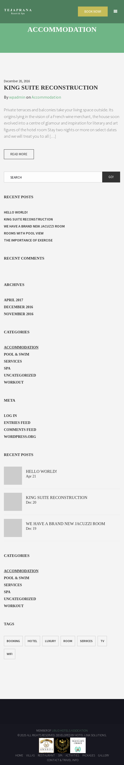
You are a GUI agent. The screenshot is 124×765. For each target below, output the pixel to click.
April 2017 (13, 300)
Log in (10, 416)
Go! (111, 177)
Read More (18, 154)
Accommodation (46, 97)
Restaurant (46, 755)
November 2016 (18, 314)
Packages (88, 755)
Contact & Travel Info (62, 760)
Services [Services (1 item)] (86, 641)
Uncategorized (20, 375)
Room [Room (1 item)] (67, 641)
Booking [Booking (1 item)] (13, 641)
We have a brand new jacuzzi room (34, 226)
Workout (14, 382)
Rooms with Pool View (23, 233)
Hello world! (16, 212)
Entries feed (17, 423)
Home (19, 755)
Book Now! (92, 11)
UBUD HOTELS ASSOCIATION (70, 730)
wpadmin (17, 97)
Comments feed (20, 430)
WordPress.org (20, 437)
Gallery (103, 755)
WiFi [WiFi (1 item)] (9, 654)
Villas (30, 755)
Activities (72, 755)
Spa (7, 368)
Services (13, 361)
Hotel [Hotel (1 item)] (32, 641)
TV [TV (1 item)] (102, 641)
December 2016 (18, 307)
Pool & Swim (16, 354)
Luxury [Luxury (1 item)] (50, 641)
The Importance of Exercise (28, 240)
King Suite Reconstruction (51, 87)
